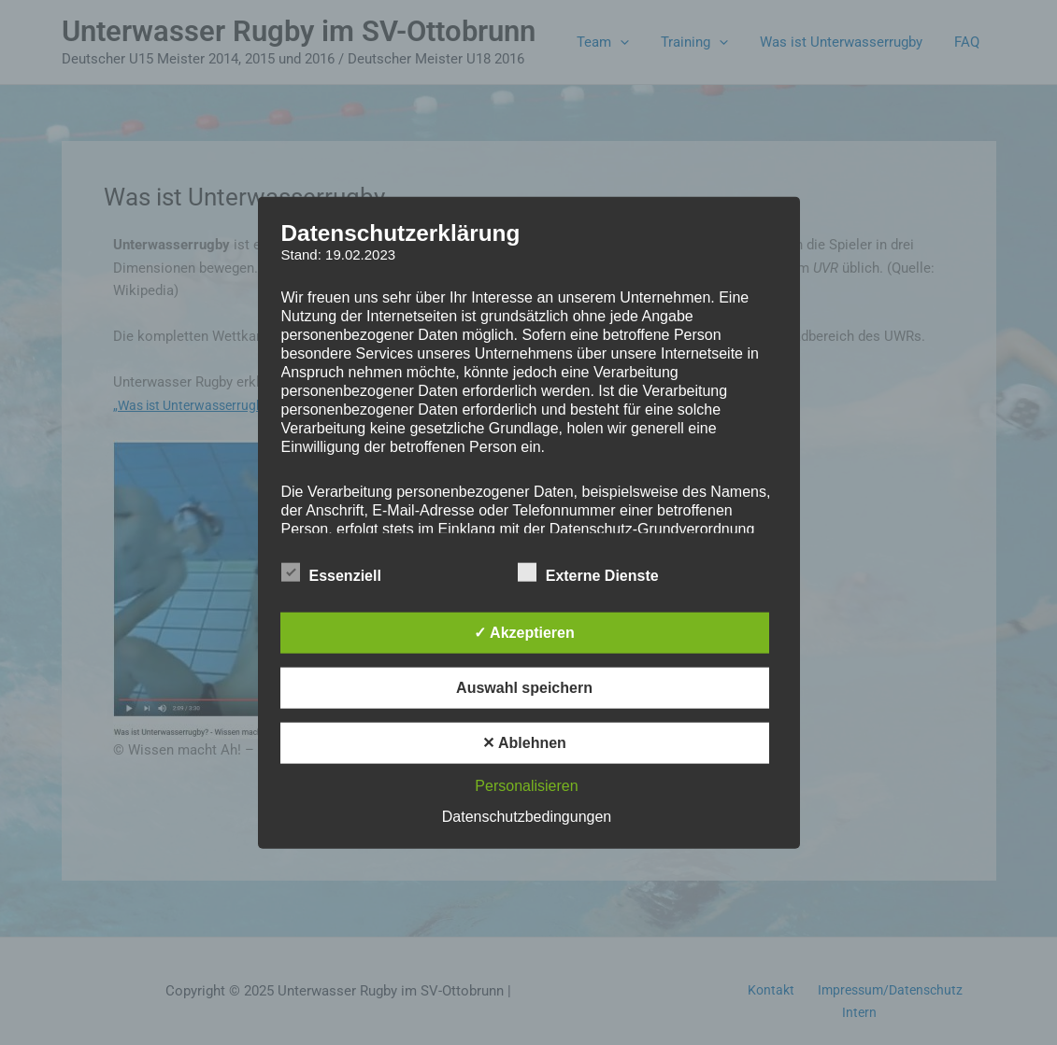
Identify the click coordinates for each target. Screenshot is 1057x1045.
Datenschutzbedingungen (526, 817)
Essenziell (331, 572)
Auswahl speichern (524, 688)
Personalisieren (526, 786)
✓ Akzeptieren (524, 633)
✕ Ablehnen (524, 743)
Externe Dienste (588, 572)
